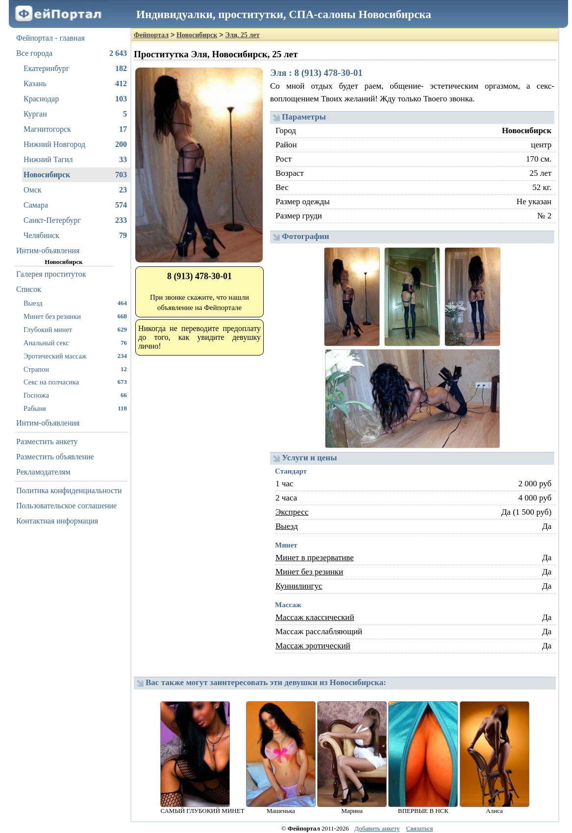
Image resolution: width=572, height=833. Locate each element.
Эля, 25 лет (242, 35)
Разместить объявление (55, 456)
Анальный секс (75, 342)
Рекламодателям (43, 472)
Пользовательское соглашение (66, 505)
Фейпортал (151, 35)
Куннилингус (299, 586)
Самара (75, 205)
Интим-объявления (47, 250)
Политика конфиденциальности (69, 490)
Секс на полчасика (75, 381)
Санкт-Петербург (75, 220)
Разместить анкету (47, 441)
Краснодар (75, 99)
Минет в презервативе (314, 557)
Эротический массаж (75, 355)
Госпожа (75, 395)
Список (28, 289)
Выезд (75, 303)
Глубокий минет (75, 329)
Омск (75, 190)
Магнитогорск (75, 129)
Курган (75, 114)
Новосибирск (75, 174)
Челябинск (75, 235)
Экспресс (291, 512)
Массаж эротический (312, 645)
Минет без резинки (75, 316)
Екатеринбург (75, 68)
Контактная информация (57, 521)
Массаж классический (314, 617)
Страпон (75, 369)
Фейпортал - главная (50, 38)
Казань (75, 83)
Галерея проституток (51, 274)
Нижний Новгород (75, 144)
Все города (71, 53)
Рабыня (75, 408)
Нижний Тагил (75, 159)
